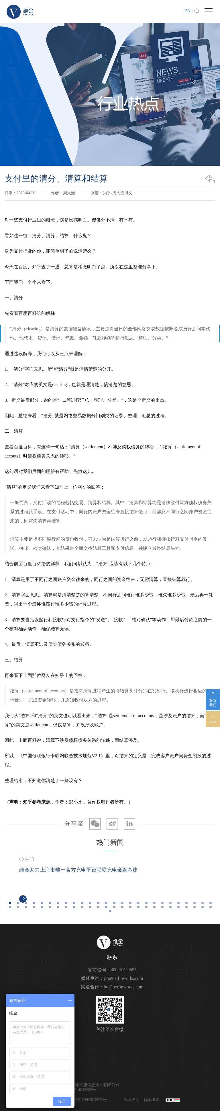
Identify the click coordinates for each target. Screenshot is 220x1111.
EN (187, 10)
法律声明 (131, 1100)
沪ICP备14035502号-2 (80, 1090)
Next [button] (213, 879)
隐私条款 (152, 1100)
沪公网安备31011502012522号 (80, 1100)
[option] (110, 879)
